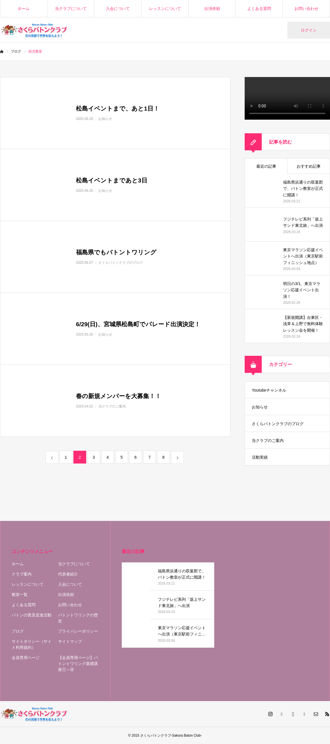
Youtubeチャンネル (269, 390)
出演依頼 (212, 8)
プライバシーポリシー (78, 631)
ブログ (18, 631)
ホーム (24, 8)
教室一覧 (20, 594)
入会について (118, 8)
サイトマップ (70, 641)
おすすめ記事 (309, 166)
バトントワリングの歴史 (78, 618)
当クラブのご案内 (268, 440)
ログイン (309, 30)
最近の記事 (266, 166)
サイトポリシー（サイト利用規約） (31, 644)
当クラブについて (71, 8)
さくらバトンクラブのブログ (278, 423)
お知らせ (260, 407)
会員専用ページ (26, 657)
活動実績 (260, 457)
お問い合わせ (306, 8)
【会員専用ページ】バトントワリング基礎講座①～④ (78, 663)
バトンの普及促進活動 (31, 615)
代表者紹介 (68, 574)
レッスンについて (165, 8)
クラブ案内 (22, 574)
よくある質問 (259, 8)
